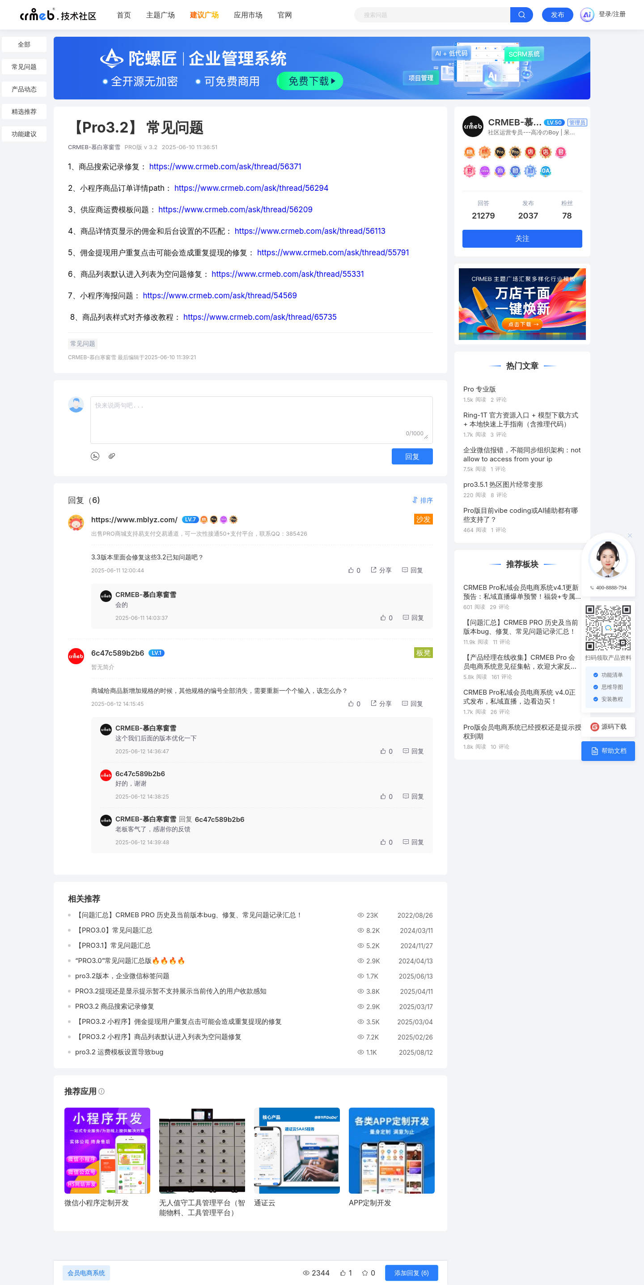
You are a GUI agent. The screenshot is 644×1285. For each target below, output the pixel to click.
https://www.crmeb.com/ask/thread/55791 (333, 252)
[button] (422, 500)
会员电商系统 (86, 1272)
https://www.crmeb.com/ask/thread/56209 (235, 209)
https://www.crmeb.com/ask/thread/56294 (251, 188)
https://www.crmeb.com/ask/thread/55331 (288, 274)
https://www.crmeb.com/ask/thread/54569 (220, 295)
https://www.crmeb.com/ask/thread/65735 (260, 317)
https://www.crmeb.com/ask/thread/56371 (225, 166)
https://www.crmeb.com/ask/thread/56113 (310, 231)
